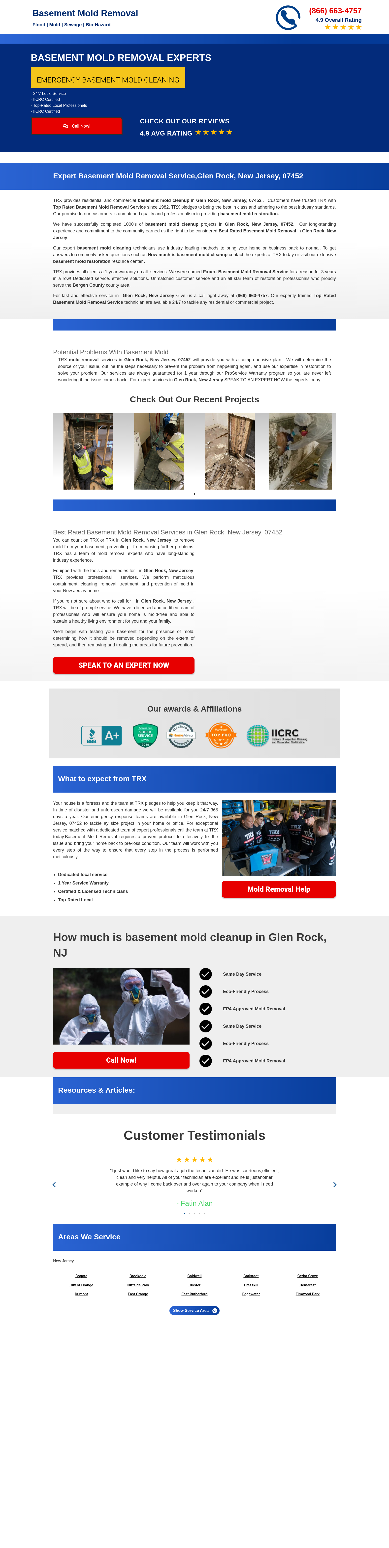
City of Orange (81, 1285)
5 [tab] (204, 1214)
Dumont (81, 1294)
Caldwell (195, 1276)
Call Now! (77, 126)
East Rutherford (195, 1294)
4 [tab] (199, 1214)
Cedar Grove (307, 1276)
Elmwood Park (308, 1294)
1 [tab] (194, 494)
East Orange (138, 1294)
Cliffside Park (138, 1285)
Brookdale (138, 1276)
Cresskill (251, 1285)
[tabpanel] (88, 451)
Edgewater (251, 1294)
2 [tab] (190, 1214)
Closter (194, 1285)
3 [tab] (194, 1214)
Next (334, 1185)
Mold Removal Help (278, 889)
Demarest (308, 1285)
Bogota (81, 1276)
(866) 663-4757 (335, 10)
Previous (55, 1185)
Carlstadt (251, 1276)
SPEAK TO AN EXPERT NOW (123, 665)
